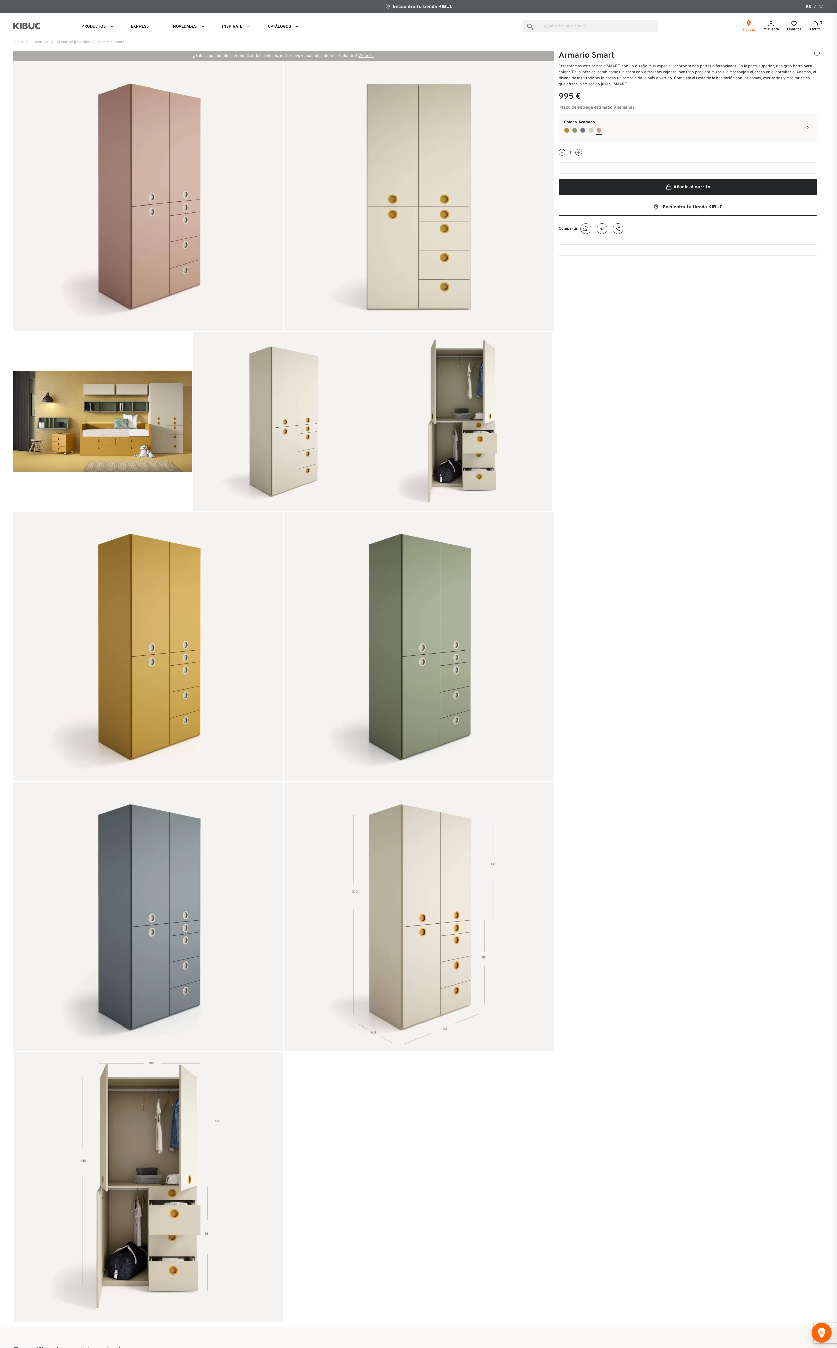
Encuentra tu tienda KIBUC (419, 6)
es (808, 7)
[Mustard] (566, 130)
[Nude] (591, 130)
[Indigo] (582, 130)
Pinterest (602, 228)
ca (821, 7)
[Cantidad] (570, 153)
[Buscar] (590, 26)
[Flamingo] (599, 130)
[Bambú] (574, 130)
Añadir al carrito (687, 187)
